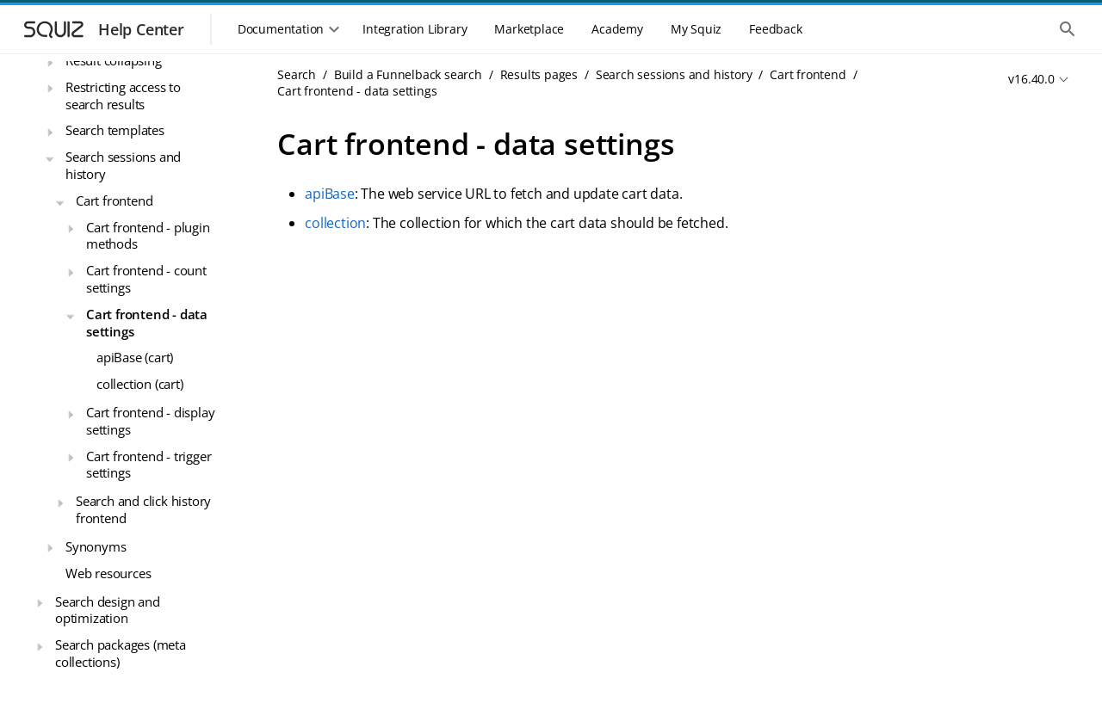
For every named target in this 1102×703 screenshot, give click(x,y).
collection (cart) (139, 383)
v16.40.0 (1031, 79)
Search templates (114, 130)
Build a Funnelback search (408, 74)
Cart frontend (114, 200)
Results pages (539, 74)
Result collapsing (113, 60)
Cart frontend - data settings (146, 322)
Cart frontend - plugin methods (148, 236)
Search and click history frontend (143, 509)
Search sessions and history (123, 165)
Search (296, 74)
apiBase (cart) (134, 357)
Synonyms (95, 546)
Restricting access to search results (123, 95)
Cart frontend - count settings (146, 279)
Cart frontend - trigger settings (148, 464)
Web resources (108, 573)
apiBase (330, 193)
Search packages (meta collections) (120, 653)
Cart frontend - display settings (150, 421)
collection (335, 222)
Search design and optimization (107, 610)
